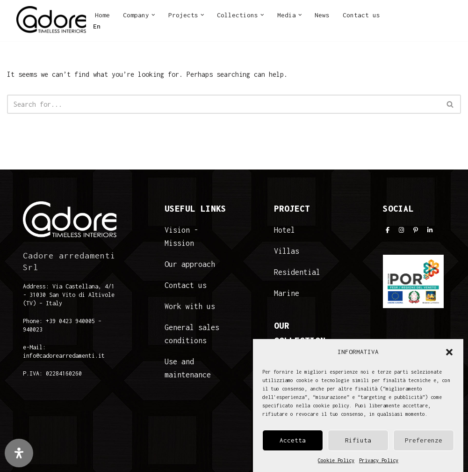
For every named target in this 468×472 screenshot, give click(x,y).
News (322, 15)
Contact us (361, 15)
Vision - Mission (181, 236)
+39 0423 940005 (70, 320)
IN (409, 17)
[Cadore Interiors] (51, 20)
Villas (286, 251)
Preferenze (423, 440)
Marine (286, 293)
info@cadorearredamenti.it (64, 355)
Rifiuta (358, 440)
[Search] (223, 104)
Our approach (190, 264)
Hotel (284, 230)
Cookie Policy (336, 460)
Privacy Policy (378, 460)
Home (102, 15)
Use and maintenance (188, 368)
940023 (33, 329)
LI (442, 17)
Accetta (293, 440)
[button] (449, 352)
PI (426, 17)
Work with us (190, 306)
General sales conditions (192, 334)
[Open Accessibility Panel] (19, 453)
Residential (297, 272)
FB (394, 17)
